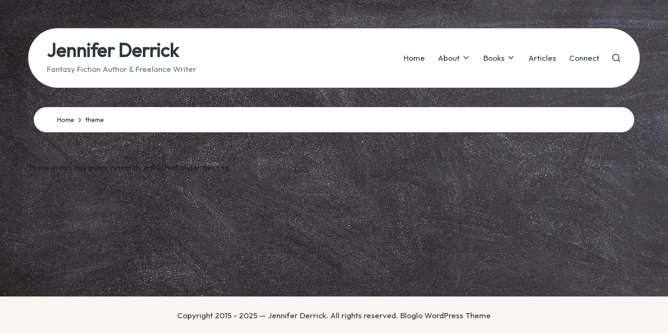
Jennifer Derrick (113, 50)
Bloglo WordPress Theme (445, 315)
